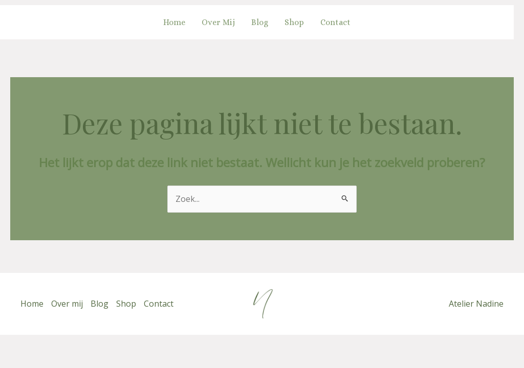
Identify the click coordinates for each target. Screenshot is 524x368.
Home (174, 22)
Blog (259, 22)
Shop (294, 22)
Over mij (218, 22)
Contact (335, 22)
